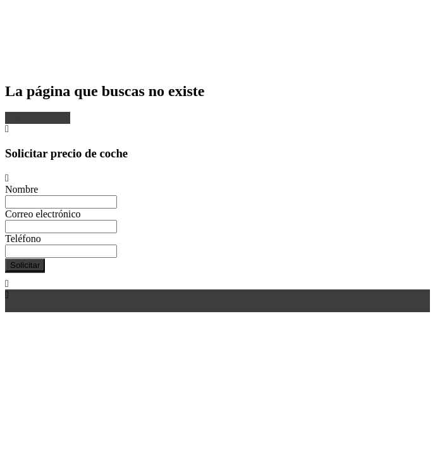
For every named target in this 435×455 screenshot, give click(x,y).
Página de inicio (37, 117)
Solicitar (25, 265)
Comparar (25, 306)
